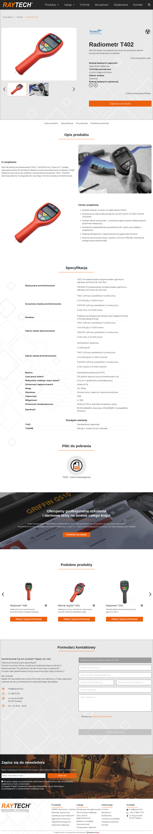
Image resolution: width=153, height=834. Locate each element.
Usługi (69, 4)
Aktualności (102, 4)
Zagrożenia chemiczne (61, 819)
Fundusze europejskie (110, 819)
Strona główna (8, 17)
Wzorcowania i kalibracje (86, 812)
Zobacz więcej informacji (29, 619)
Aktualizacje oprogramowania (88, 809)
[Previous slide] (2, 594)
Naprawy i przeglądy (84, 821)
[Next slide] (150, 594)
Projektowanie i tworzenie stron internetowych (76, 832)
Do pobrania (82, 123)
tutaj (42, 789)
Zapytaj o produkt (120, 103)
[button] (73, 89)
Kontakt (138, 4)
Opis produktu (51, 123)
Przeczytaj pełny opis (140, 58)
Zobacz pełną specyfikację (138, 93)
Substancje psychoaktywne (63, 816)
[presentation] (97, 724)
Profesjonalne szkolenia (86, 827)
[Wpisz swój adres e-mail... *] (23, 775)
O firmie (85, 4)
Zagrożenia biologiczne (61, 822)
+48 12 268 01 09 (136, 812)
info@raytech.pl (15, 689)
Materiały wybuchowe (61, 812)
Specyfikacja (67, 123)
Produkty (52, 4)
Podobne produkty (99, 123)
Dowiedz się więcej (76, 534)
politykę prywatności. (102, 716)
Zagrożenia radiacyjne (61, 825)
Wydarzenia (121, 4)
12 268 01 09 (14, 693)
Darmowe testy (83, 824)
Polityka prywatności (110, 822)
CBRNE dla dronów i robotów (64, 809)
